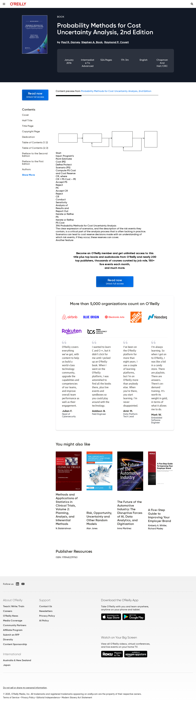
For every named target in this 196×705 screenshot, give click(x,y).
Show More (28, 175)
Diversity (8, 639)
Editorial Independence (48, 697)
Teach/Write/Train (13, 606)
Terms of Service (11, 697)
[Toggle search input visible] (192, 4)
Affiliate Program (13, 630)
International (12, 654)
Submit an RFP (11, 634)
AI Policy (44, 620)
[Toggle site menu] (4, 4)
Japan (6, 665)
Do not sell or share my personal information (25, 687)
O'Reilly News (10, 615)
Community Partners (14, 625)
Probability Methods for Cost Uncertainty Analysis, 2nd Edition (116, 91)
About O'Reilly (12, 600)
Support (45, 600)
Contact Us (45, 606)
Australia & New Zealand (17, 660)
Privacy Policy (47, 615)
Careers (7, 611)
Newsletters (45, 611)
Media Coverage (12, 620)
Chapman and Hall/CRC (162, 62)
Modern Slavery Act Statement (77, 697)
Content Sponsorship (15, 644)
